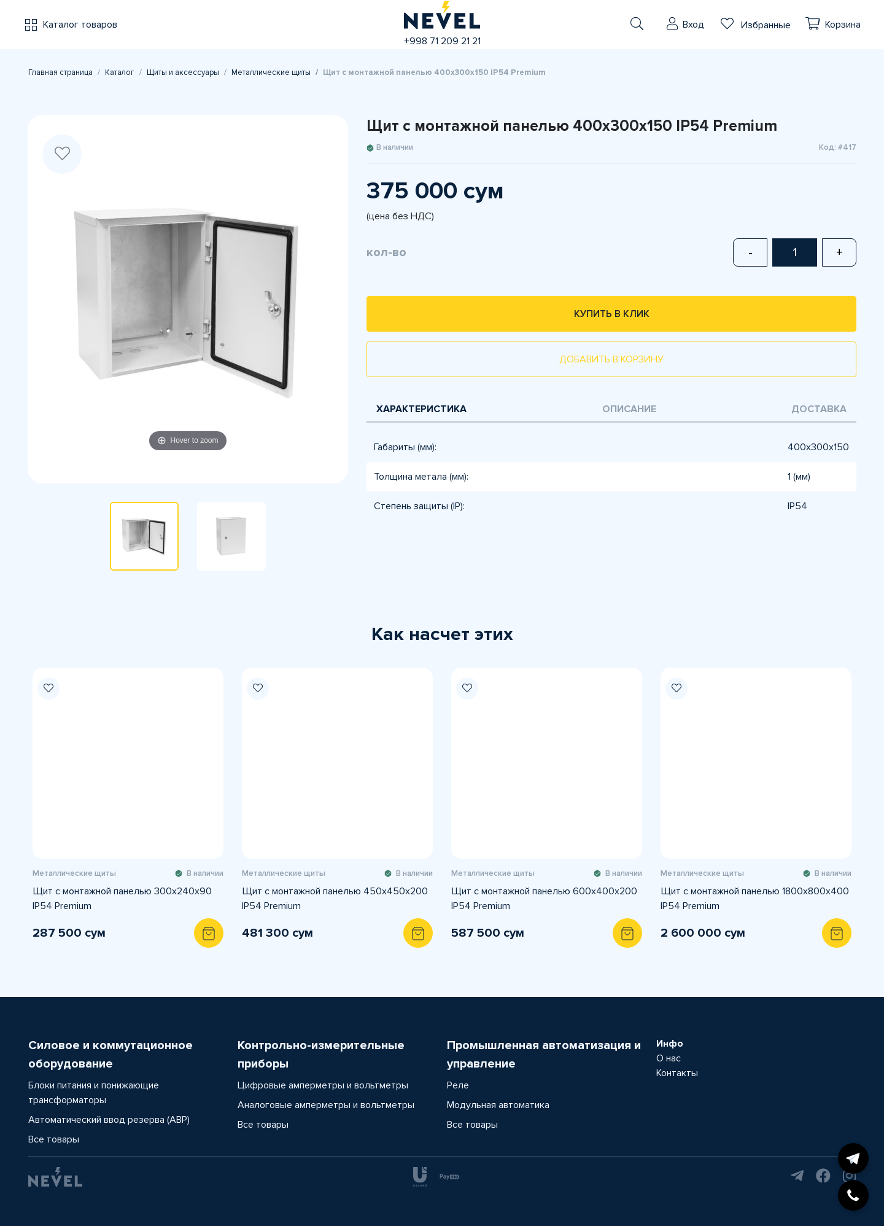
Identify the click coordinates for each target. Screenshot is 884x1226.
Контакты (677, 1073)
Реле (458, 1085)
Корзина (843, 24)
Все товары (53, 1139)
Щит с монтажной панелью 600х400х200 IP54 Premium (544, 898)
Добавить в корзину (611, 359)
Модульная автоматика (498, 1105)
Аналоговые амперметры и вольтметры (326, 1105)
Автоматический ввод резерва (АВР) (109, 1120)
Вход (693, 24)
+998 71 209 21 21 (442, 41)
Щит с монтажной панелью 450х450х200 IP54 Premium (335, 898)
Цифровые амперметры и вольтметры (323, 1085)
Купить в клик (611, 314)
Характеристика (421, 409)
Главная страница (60, 72)
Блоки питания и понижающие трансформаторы (93, 1092)
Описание (629, 409)
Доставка (819, 409)
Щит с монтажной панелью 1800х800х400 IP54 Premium (755, 898)
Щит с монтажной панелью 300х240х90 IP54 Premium (122, 898)
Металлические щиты (271, 72)
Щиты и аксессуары (183, 72)
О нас (668, 1058)
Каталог (119, 72)
